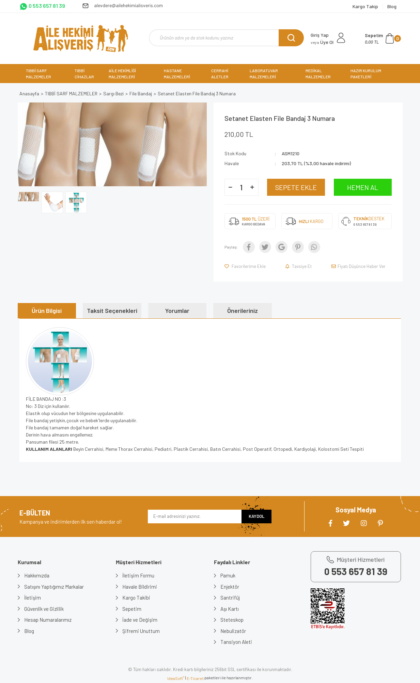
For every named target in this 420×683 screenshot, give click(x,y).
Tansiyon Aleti (236, 642)
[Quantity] (241, 187)
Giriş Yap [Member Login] (320, 35)
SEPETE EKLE (296, 187)
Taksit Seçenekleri (112, 310)
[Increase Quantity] (252, 187)
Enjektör (230, 587)
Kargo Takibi (137, 597)
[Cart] (383, 38)
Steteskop (232, 620)
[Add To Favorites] (245, 266)
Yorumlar (177, 310)
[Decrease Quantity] (230, 187)
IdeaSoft (175, 678)
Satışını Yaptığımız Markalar (54, 587)
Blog (29, 631)
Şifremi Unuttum (141, 631)
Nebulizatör (233, 631)
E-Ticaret (195, 678)
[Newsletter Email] (195, 516)
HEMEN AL (362, 187)
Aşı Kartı (230, 609)
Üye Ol (322, 42)
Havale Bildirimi (140, 587)
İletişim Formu (139, 575)
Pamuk (228, 575)
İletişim (33, 597)
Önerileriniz (242, 310)
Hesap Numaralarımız (48, 620)
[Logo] (80, 38)
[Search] (226, 37)
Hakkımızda (37, 575)
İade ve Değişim (140, 620)
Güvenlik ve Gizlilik (44, 609)
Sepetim (132, 609)
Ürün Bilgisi (47, 310)
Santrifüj (230, 597)
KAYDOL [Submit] (256, 516)
